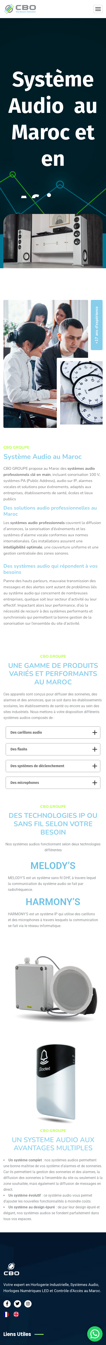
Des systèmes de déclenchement (53, 766)
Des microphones (53, 782)
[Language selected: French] (13, 1314)
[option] (17, 1314)
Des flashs (53, 749)
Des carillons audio (53, 732)
